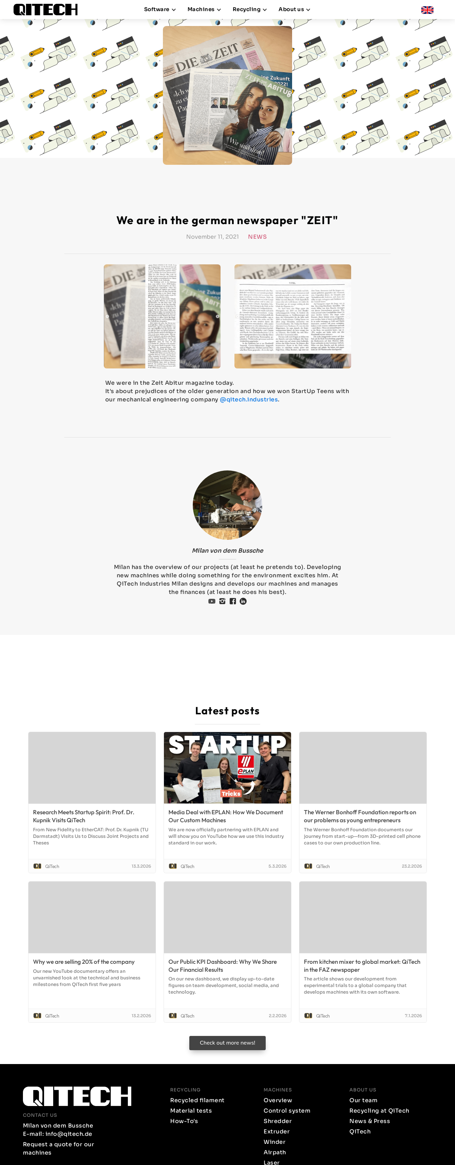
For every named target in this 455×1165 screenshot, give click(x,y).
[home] (48, 9)
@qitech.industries (249, 399)
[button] (160, 9)
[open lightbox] (162, 316)
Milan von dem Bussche (227, 550)
